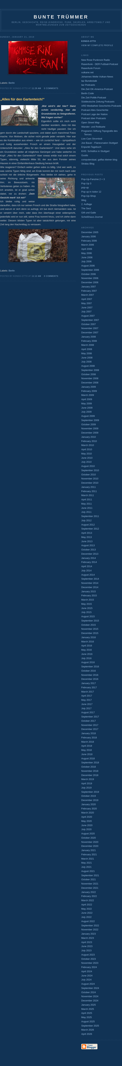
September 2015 (90, 620)
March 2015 (87, 599)
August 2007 (88, 315)
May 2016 (86, 649)
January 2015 (88, 591)
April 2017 (86, 695)
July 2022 (86, 917)
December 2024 (89, 1000)
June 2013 (87, 541)
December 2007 (89, 332)
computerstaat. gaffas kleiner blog (99, 159)
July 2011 (86, 512)
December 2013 (89, 553)
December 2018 (89, 775)
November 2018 (89, 771)
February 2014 (89, 562)
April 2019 (86, 783)
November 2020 (89, 842)
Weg (83, 200)
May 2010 (86, 453)
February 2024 (89, 967)
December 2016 (89, 679)
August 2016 (88, 662)
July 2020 (86, 829)
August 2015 (88, 616)
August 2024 (88, 983)
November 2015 (89, 629)
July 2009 (86, 411)
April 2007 (86, 299)
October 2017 (88, 720)
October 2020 (88, 837)
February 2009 (89, 391)
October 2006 (88, 274)
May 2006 (86, 253)
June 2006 (87, 257)
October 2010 (88, 474)
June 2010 (87, 457)
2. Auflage (86, 204)
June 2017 (87, 704)
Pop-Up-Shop (88, 196)
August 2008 (88, 366)
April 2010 (86, 449)
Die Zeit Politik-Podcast (93, 97)
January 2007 (88, 286)
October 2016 (88, 670)
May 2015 (86, 604)
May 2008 (86, 353)
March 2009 (87, 395)
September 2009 (90, 420)
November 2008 (89, 378)
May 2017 (86, 700)
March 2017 (87, 691)
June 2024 (87, 975)
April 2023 (86, 942)
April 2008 (86, 349)
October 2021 (88, 879)
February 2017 (89, 687)
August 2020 (88, 833)
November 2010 (89, 478)
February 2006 (89, 240)
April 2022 (86, 904)
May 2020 (86, 821)
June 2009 (87, 407)
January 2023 (88, 933)
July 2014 (86, 570)
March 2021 (87, 858)
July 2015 (86, 612)
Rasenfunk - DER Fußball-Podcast (99, 64)
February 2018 (89, 737)
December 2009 (89, 432)
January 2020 (88, 804)
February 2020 (89, 808)
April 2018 (86, 745)
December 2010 (89, 482)
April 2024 (86, 971)
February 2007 (89, 290)
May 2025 (86, 1017)
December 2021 (89, 887)
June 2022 (87, 912)
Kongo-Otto (88, 41)
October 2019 (88, 796)
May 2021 (86, 862)
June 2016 (87, 654)
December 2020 (89, 846)
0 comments (51, 88)
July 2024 (86, 979)
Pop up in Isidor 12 (91, 191)
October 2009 (88, 424)
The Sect (86, 208)
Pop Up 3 (86, 183)
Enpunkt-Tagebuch (91, 147)
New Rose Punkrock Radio (95, 60)
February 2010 (89, 441)
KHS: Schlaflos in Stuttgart (95, 151)
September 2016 (90, 666)
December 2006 (89, 282)
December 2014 (89, 587)
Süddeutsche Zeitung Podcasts (97, 101)
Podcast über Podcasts (93, 118)
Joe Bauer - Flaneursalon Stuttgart (99, 143)
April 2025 (86, 1013)
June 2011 (87, 508)
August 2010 (88, 466)
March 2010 (87, 445)
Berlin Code (87, 93)
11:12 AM (36, 276)
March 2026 (87, 1029)
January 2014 (88, 558)
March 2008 (87, 345)
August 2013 (88, 545)
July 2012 (86, 520)
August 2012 (88, 524)
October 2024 (88, 992)
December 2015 (89, 633)
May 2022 (86, 908)
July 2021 (86, 867)
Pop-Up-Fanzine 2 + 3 (93, 179)
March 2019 (87, 779)
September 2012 (90, 528)
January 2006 (88, 236)
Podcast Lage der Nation (94, 114)
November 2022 (89, 929)
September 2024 (90, 988)
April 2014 (86, 566)
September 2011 (90, 516)
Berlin (12, 82)
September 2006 (90, 270)
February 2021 (89, 854)
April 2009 (86, 399)
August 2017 (88, 712)
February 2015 (89, 595)
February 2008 (89, 341)
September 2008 (90, 370)
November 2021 (89, 883)
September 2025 (90, 1025)
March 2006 (87, 244)
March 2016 (87, 641)
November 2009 (89, 428)
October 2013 (88, 549)
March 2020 (87, 812)
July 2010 (86, 462)
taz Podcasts (88, 85)
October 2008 (88, 374)
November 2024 (89, 996)
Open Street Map (90, 122)
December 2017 (89, 729)
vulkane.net (87, 72)
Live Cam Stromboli (91, 138)
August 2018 (88, 758)
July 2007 (86, 311)
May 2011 (86, 503)
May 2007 (86, 303)
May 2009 (86, 403)
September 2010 (90, 470)
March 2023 (87, 938)
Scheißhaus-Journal (92, 216)
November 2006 (89, 278)
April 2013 (86, 533)
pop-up (85, 187)
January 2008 (88, 336)
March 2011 (87, 495)
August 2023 (88, 954)
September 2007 (90, 320)
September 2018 (90, 762)
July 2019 (86, 787)
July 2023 (86, 950)
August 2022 (88, 921)
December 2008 (89, 382)
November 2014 (89, 583)
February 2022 (89, 896)
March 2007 (87, 294)
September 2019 (90, 792)
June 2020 (87, 825)
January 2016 (88, 637)
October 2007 (88, 324)
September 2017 (90, 716)
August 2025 (88, 1021)
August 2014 (88, 574)
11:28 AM (36, 88)
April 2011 (86, 499)
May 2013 (86, 537)
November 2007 (89, 328)
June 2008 (87, 357)
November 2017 (89, 725)
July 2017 (86, 708)
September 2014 (90, 578)
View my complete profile (97, 45)
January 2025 (88, 1004)
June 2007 (87, 307)
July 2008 (86, 361)
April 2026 (86, 1034)
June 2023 (87, 946)
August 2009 (88, 416)
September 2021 (90, 875)
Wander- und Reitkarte (93, 126)
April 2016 (86, 645)
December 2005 (89, 232)
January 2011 (88, 487)
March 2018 (87, 741)
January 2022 (88, 892)
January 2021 (88, 850)
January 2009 (88, 386)
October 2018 (88, 766)
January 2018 (88, 733)
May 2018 (86, 750)
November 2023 (89, 963)
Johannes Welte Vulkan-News (97, 76)
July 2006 (86, 261)
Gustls (84, 155)
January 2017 (88, 683)
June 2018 (87, 754)
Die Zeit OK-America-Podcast (97, 89)
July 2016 (86, 658)
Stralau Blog (87, 163)
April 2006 (86, 249)
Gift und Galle (88, 212)
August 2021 (88, 871)
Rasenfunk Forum (90, 68)
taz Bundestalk (89, 80)
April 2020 (86, 816)
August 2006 (88, 265)
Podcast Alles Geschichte (94, 110)
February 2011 (89, 491)
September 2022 (90, 925)
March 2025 (87, 1009)
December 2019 (89, 800)
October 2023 (88, 959)
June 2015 (87, 608)
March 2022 (87, 900)
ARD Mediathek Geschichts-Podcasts (101, 105)
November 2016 (89, 675)
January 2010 (88, 437)
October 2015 (88, 624)
